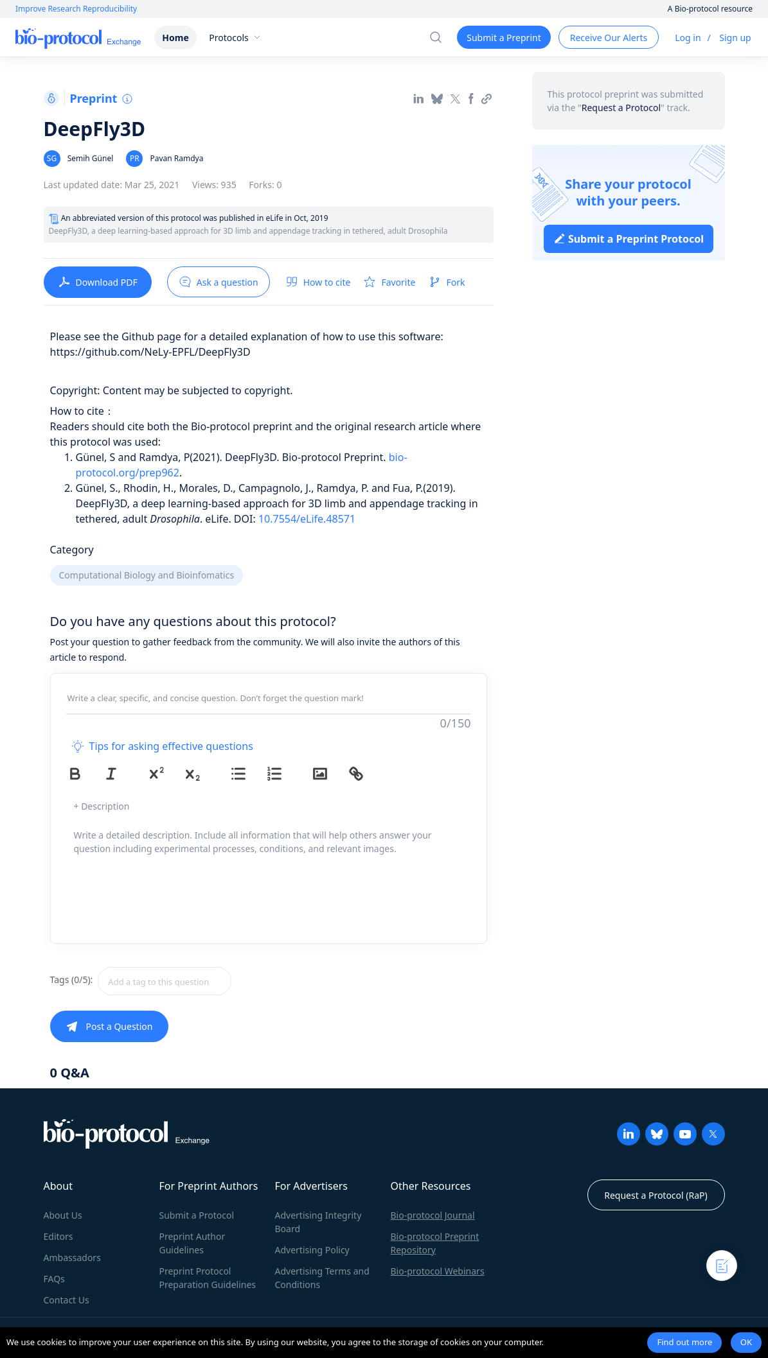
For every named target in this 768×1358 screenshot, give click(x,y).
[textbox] (164, 981)
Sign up (735, 37)
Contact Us (66, 1300)
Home (175, 37)
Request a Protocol (621, 107)
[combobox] (210, 981)
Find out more (684, 1342)
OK (746, 1342)
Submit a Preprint (503, 37)
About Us (63, 1215)
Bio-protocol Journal (433, 1215)
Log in (688, 37)
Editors (58, 1236)
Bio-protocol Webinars (438, 1271)
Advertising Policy (312, 1250)
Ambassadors (72, 1257)
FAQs (54, 1279)
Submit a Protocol (197, 1215)
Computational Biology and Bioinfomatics (147, 575)
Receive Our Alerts (608, 37)
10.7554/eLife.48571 (306, 519)
